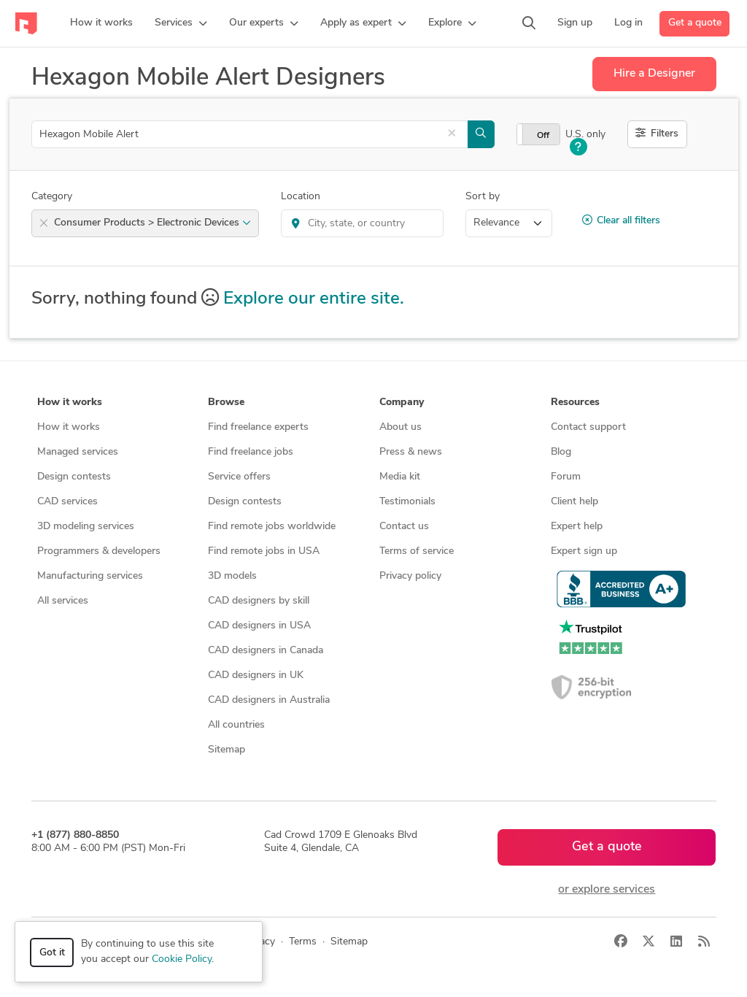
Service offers (239, 476)
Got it (52, 952)
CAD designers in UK (255, 675)
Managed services (77, 452)
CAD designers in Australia (269, 700)
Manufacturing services (90, 576)
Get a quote (694, 23)
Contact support (588, 427)
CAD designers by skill (258, 601)
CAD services (67, 501)
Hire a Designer (654, 74)
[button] (181, 23)
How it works (68, 427)
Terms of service (416, 551)
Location (300, 196)
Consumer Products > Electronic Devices (152, 223)
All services (62, 601)
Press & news (410, 452)
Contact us (404, 526)
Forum (566, 476)
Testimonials (407, 501)
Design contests (74, 476)
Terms (303, 941)
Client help (574, 501)
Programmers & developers (98, 551)
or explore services (606, 890)
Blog (561, 452)
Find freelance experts (258, 427)
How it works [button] (69, 402)
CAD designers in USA (259, 625)
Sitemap (226, 749)
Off (543, 135)
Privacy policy (410, 576)
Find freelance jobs (250, 452)
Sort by (482, 196)
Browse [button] (226, 402)
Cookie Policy (182, 959)
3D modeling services (85, 526)
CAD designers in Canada (265, 650)
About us (400, 427)
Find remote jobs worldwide (272, 526)
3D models (232, 576)
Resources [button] (575, 402)
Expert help (577, 526)
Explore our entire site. (313, 299)
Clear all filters (621, 220)
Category (51, 196)
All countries (236, 725)
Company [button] (401, 402)
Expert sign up (584, 551)
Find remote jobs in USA (264, 551)
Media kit (399, 476)
